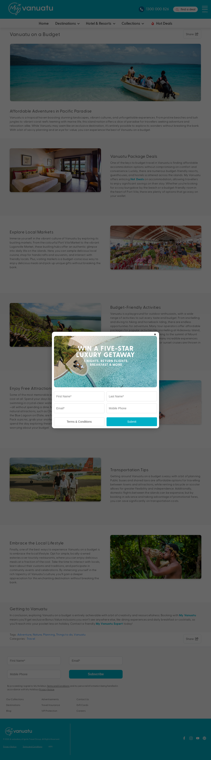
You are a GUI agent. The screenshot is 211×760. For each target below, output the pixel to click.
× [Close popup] (155, 333)
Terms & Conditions (79, 421)
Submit (131, 421)
